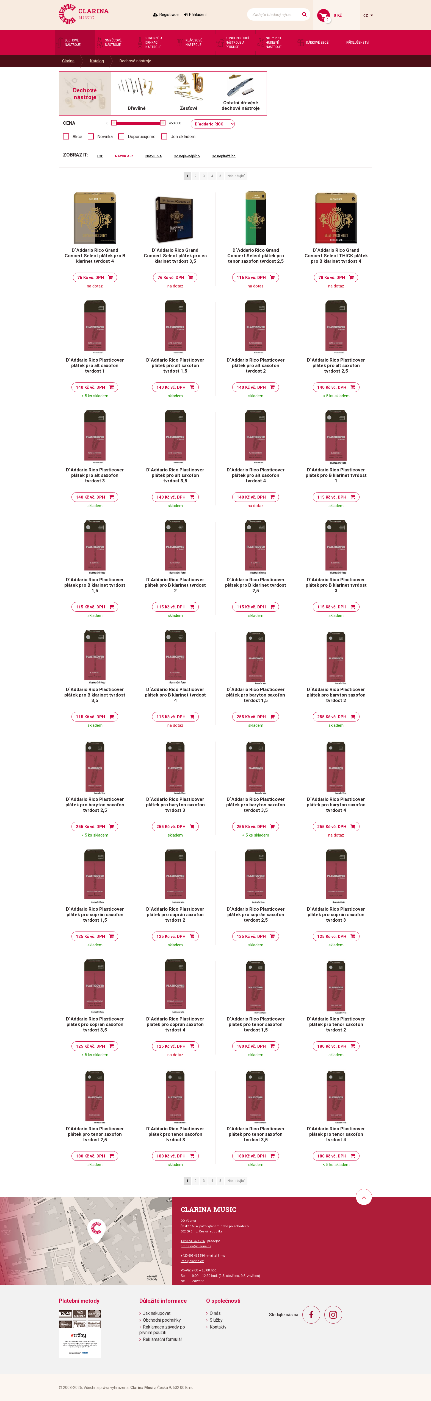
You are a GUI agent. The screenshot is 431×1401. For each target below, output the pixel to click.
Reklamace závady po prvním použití (162, 1329)
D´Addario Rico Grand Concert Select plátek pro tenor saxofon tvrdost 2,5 (255, 255)
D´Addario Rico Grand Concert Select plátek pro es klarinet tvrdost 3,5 (175, 255)
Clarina (68, 60)
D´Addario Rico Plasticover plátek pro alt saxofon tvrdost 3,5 (175, 475)
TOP (100, 156)
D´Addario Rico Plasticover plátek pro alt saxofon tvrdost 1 (95, 365)
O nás (215, 1313)
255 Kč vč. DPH (251, 716)
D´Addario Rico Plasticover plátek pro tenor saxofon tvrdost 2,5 (95, 1134)
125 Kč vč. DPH (90, 936)
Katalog (97, 60)
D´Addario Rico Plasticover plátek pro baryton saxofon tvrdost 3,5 (255, 804)
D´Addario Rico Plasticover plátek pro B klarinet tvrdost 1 (336, 475)
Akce (77, 136)
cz (366, 15)
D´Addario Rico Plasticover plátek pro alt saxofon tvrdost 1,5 (175, 365)
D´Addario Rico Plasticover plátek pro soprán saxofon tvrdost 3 (336, 914)
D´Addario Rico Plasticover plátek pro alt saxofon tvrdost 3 (95, 475)
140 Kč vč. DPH (90, 387)
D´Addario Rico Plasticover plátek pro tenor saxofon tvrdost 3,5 (256, 1134)
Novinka (105, 136)
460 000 (175, 123)
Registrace (169, 14)
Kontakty (218, 1327)
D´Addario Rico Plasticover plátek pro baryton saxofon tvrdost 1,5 (255, 695)
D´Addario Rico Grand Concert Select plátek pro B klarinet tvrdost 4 (95, 255)
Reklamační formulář (162, 1339)
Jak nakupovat (156, 1313)
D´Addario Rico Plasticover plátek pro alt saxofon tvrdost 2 (256, 365)
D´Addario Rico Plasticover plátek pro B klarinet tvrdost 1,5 (94, 585)
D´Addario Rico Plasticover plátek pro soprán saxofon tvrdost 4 (175, 1024)
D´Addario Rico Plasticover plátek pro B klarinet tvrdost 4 (175, 695)
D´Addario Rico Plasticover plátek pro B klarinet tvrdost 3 (336, 585)
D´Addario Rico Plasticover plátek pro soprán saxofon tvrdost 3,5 (95, 1024)
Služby (216, 1320)
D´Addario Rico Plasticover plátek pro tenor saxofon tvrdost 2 (336, 1024)
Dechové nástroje (135, 60)
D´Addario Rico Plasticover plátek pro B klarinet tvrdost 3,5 (94, 695)
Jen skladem (183, 136)
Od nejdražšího (224, 156)
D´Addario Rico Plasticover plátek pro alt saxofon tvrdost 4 (256, 475)
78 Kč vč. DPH (331, 277)
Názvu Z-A (153, 156)
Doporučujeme (142, 136)
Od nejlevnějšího (187, 156)
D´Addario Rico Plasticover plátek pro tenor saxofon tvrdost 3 (175, 1134)
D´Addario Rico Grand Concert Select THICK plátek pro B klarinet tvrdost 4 (336, 255)
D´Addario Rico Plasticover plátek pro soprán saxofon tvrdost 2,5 (256, 914)
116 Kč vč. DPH (251, 277)
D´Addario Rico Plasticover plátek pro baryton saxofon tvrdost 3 (175, 804)
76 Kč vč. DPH (90, 277)
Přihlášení (197, 14)
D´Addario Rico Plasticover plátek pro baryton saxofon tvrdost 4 (336, 804)
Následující (236, 176)
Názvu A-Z (124, 156)
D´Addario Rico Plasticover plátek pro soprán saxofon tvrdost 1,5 (95, 914)
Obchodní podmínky (162, 1320)
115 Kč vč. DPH (331, 497)
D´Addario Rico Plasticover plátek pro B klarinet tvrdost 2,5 (255, 585)
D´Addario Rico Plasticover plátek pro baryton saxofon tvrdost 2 (336, 695)
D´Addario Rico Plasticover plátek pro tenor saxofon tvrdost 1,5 (256, 1024)
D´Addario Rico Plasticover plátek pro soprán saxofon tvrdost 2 (175, 914)
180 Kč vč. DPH (251, 1046)
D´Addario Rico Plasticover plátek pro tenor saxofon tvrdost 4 (336, 1134)
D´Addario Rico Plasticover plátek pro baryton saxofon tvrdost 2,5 (94, 804)
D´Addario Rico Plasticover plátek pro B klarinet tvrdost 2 (175, 585)
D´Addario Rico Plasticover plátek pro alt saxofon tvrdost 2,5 (336, 365)
